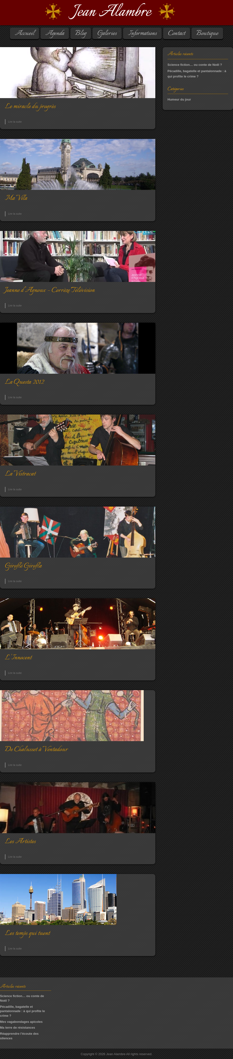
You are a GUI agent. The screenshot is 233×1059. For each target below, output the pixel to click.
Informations (142, 33)
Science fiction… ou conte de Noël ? (194, 65)
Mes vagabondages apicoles (21, 1022)
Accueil (24, 33)
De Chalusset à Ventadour (36, 749)
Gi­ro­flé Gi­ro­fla (23, 566)
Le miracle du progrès (30, 106)
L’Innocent (18, 657)
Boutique (207, 33)
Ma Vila (16, 198)
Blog (80, 33)
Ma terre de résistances (17, 1027)
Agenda (54, 33)
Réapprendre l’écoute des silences (19, 1036)
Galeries (106, 33)
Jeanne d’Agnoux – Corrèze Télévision (50, 290)
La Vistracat (20, 474)
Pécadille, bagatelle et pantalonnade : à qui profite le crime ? (22, 1011)
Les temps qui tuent (27, 933)
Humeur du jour (179, 99)
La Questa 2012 (24, 382)
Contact (176, 33)
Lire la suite (15, 121)
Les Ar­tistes (20, 841)
